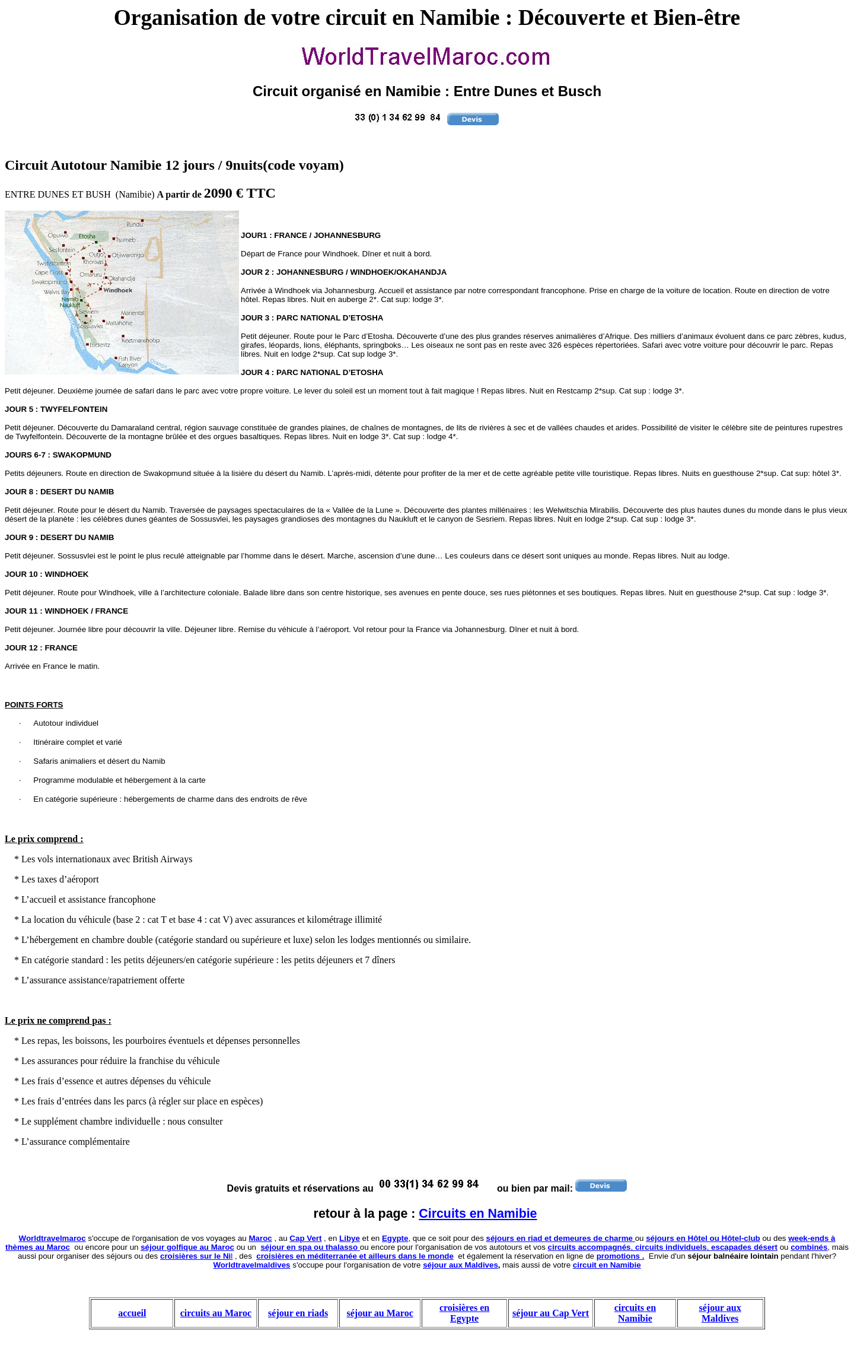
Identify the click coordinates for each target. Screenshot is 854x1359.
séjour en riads (298, 1313)
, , (662, 1247)
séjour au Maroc (379, 1313)
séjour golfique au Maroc (187, 1247)
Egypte (395, 1238)
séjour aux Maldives (460, 1264)
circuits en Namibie (635, 1313)
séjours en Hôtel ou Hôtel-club (703, 1238)
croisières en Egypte (464, 1313)
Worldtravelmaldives (251, 1264)
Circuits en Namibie (478, 1213)
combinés (809, 1247)
